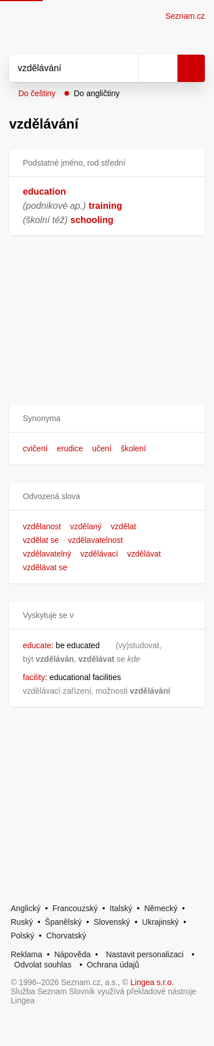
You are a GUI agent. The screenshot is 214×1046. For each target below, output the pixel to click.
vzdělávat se (45, 567)
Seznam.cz (185, 15)
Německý (160, 908)
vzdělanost (42, 526)
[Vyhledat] (61, 68)
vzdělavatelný (47, 553)
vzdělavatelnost (95, 540)
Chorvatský (66, 935)
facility (34, 677)
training (105, 206)
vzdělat (123, 526)
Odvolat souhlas (42, 964)
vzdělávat (144, 553)
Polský (22, 935)
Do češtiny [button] (36, 93)
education (44, 191)
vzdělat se (41, 540)
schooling (92, 220)
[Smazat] (125, 68)
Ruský (22, 921)
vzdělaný (86, 526)
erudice (69, 448)
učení (101, 448)
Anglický (26, 908)
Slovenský (112, 921)
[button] (107, 419)
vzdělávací (99, 553)
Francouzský (75, 908)
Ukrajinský (160, 921)
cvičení (35, 448)
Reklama (26, 954)
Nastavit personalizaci (145, 954)
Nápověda (72, 954)
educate (37, 645)
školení (133, 448)
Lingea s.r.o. (152, 982)
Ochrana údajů (113, 964)
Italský (121, 908)
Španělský (63, 921)
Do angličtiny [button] (96, 93)
